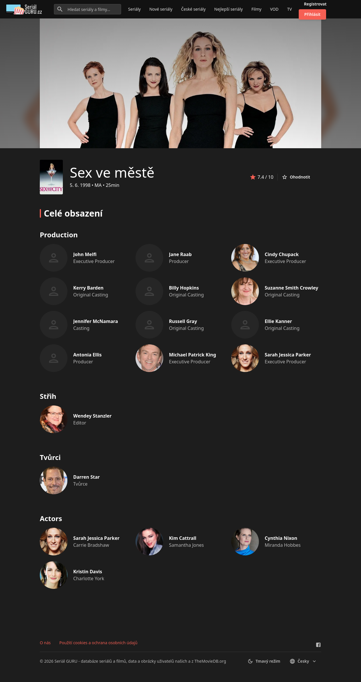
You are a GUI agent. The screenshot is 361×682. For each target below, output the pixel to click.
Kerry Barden (88, 288)
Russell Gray (183, 321)
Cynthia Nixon (281, 538)
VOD (274, 9)
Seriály (134, 9)
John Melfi (85, 254)
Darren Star (86, 477)
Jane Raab (180, 254)
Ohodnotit (296, 177)
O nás (45, 642)
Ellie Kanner (278, 321)
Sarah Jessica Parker (288, 355)
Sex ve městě (112, 172)
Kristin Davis (87, 571)
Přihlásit (312, 14)
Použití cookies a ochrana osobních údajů (98, 642)
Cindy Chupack (282, 254)
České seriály (193, 9)
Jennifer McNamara (95, 321)
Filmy (256, 9)
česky (303, 661)
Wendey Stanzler (92, 416)
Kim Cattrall (182, 538)
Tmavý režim (263, 661)
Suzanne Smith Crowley (291, 288)
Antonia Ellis (87, 355)
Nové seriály (160, 9)
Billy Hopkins (184, 288)
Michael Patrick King (192, 355)
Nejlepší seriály (228, 9)
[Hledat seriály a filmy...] (87, 9)
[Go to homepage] (25, 9)
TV (289, 9)
